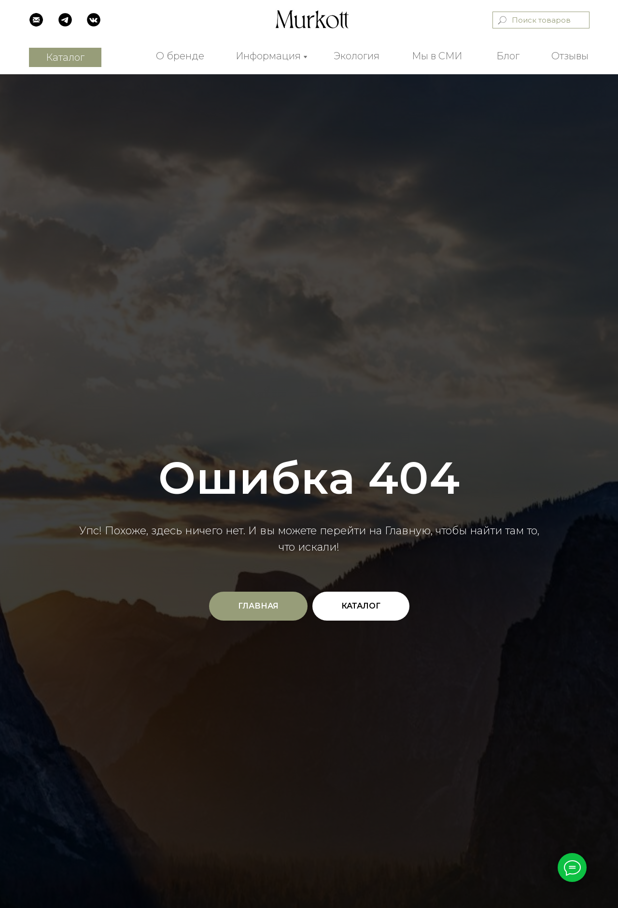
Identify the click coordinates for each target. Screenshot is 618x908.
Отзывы (570, 56)
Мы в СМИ (437, 56)
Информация (268, 56)
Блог (508, 56)
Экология (356, 56)
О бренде (180, 56)
